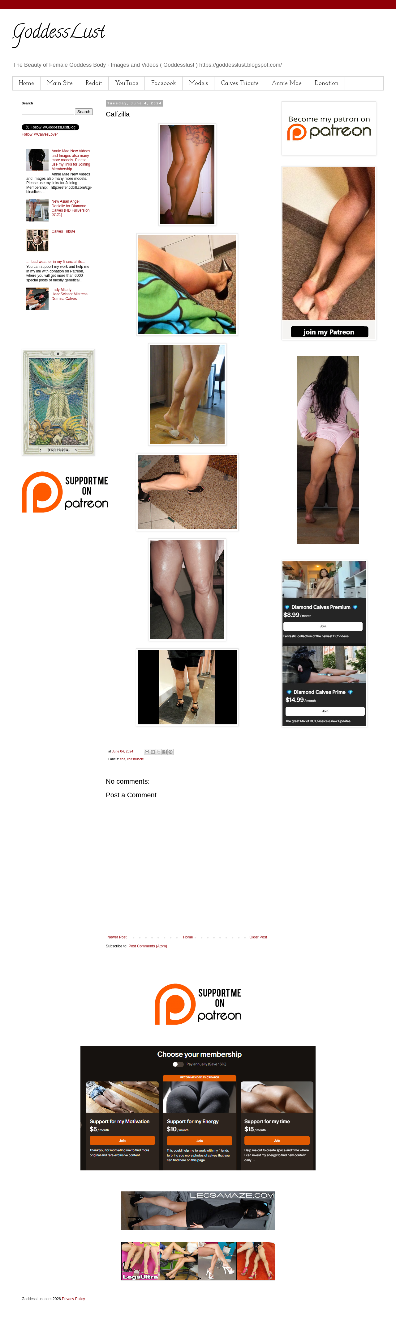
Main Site (60, 83)
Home (26, 83)
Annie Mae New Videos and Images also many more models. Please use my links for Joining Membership (71, 160)
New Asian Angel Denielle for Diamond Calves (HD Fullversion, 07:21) (71, 208)
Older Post (258, 937)
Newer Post (117, 937)
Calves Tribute (240, 83)
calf (122, 759)
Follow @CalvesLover (40, 134)
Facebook (163, 83)
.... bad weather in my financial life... (55, 261)
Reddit (94, 83)
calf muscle (135, 759)
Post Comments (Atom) (147, 946)
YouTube (126, 83)
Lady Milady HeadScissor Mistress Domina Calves (70, 294)
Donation (326, 83)
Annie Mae (287, 83)
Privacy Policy (73, 1299)
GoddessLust (58, 33)
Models (198, 83)
